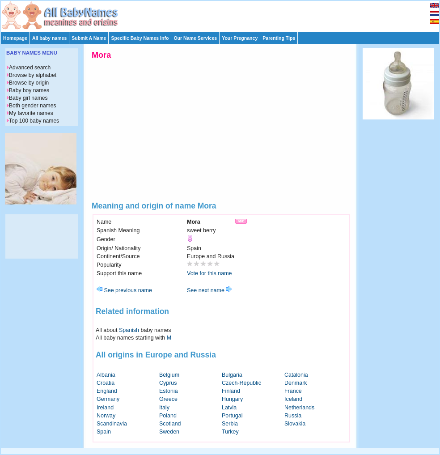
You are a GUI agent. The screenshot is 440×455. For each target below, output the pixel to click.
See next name (209, 290)
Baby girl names (28, 98)
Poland (168, 415)
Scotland (170, 424)
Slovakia (294, 424)
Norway (106, 415)
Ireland (105, 407)
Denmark (295, 383)
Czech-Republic (241, 383)
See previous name (124, 290)
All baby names (49, 38)
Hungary (232, 399)
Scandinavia (112, 424)
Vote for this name (209, 273)
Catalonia (296, 375)
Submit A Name (89, 38)
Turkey (230, 432)
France (293, 391)
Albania (106, 375)
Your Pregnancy (240, 38)
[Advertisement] (224, 14)
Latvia (229, 407)
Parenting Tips (278, 38)
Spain (104, 432)
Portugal (232, 415)
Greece (168, 399)
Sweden (169, 432)
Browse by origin (29, 83)
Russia (292, 415)
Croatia (105, 383)
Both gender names (32, 105)
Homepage (15, 38)
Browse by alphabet (32, 75)
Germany (108, 399)
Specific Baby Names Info (140, 38)
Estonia (168, 391)
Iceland (293, 399)
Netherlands (299, 407)
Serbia (230, 424)
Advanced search (30, 67)
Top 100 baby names (34, 121)
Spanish (129, 330)
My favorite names (31, 113)
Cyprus (168, 383)
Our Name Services (195, 38)
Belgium (169, 375)
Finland (231, 391)
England (107, 391)
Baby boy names (29, 90)
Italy (164, 407)
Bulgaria (232, 375)
